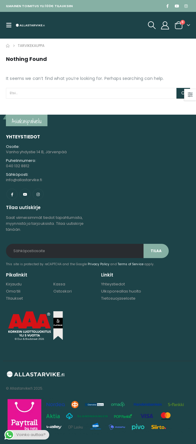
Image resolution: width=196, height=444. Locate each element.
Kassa (59, 284)
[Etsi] (183, 93)
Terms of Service (131, 264)
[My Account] (165, 25)
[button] (10, 25)
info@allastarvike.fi (24, 180)
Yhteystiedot (113, 284)
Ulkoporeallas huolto (121, 291)
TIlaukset (14, 298)
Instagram (38, 194)
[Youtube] (177, 6)
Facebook (12, 194)
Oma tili (13, 291)
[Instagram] (186, 6)
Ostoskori (62, 291)
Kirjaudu (14, 284)
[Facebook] (167, 6)
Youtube (25, 194)
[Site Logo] (30, 25)
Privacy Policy (98, 264)
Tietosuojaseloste (118, 298)
